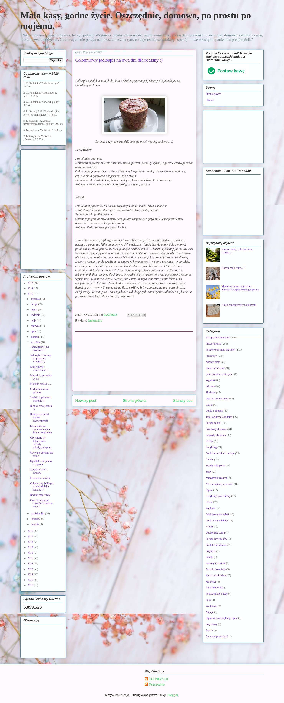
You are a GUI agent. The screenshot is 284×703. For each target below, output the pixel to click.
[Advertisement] (134, 361)
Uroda (209, 502)
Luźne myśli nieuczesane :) (39, 369)
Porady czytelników (216, 538)
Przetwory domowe (216, 429)
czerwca (35, 325)
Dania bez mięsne (215, 368)
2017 (31, 536)
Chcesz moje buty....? (233, 268)
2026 (31, 585)
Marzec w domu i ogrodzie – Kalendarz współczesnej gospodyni (241, 288)
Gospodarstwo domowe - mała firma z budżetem (41, 429)
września (36, 342)
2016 (31, 531)
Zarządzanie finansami (218, 337)
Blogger (173, 695)
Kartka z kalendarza (216, 575)
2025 (31, 579)
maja (34, 320)
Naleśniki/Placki (215, 587)
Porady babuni (213, 423)
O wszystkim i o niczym (219, 374)
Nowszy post (85, 401)
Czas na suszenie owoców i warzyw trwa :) (41, 503)
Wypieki (210, 380)
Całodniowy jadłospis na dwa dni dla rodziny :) (42, 486)
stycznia (35, 298)
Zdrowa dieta (213, 362)
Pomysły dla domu (216, 435)
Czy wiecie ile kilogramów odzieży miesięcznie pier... (41, 442)
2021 (31, 558)
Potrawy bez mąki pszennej (220, 349)
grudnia (35, 524)
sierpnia (35, 336)
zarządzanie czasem (216, 477)
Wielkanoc (211, 606)
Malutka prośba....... (41, 383)
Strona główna (134, 401)
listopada (36, 518)
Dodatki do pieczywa (217, 398)
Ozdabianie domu (215, 532)
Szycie (209, 630)
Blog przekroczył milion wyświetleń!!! (39, 417)
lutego (34, 304)
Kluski (209, 526)
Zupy (208, 471)
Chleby (209, 459)
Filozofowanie (213, 343)
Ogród (209, 490)
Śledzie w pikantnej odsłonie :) (40, 399)
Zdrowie (210, 386)
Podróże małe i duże (217, 593)
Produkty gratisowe (216, 545)
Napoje (209, 612)
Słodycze (210, 392)
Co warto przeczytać (217, 636)
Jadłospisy (95, 320)
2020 (31, 552)
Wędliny (210, 508)
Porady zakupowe (215, 465)
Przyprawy (211, 624)
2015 (31, 294)
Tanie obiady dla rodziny (219, 416)
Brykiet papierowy (40, 494)
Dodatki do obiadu (216, 569)
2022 (31, 563)
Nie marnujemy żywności (219, 484)
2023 (31, 569)
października (38, 513)
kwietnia (36, 315)
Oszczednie (157, 684)
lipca (34, 331)
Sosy (208, 599)
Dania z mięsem (214, 410)
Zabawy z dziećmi (215, 563)
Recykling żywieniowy (218, 496)
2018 (31, 541)
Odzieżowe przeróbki (217, 514)
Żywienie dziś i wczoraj (38, 471)
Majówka (211, 581)
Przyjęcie (211, 551)
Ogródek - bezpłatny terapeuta (41, 463)
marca (34, 309)
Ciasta (209, 404)
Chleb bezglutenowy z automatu (239, 305)
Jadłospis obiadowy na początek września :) (40, 358)
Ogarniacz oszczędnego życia (222, 618)
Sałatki (209, 557)
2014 (31, 288)
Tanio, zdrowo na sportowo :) (39, 348)
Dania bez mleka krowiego (220, 453)
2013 (31, 283)
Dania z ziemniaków (217, 520)
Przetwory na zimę (40, 478)
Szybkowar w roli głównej (39, 391)
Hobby (209, 441)
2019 (31, 547)
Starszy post (183, 401)
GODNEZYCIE (159, 679)
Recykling (211, 447)
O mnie (210, 100)
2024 (31, 574)
